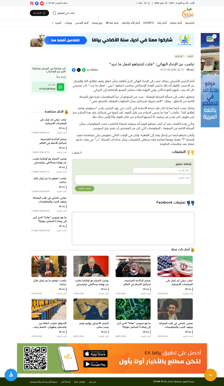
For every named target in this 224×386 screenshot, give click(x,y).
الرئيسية (189, 23)
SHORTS (148, 23)
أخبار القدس (81, 23)
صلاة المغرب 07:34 (57, 3)
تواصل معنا (79, 382)
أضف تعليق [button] (84, 188)
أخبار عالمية (179, 56)
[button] (214, 36)
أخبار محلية (176, 23)
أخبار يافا (162, 23)
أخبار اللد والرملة (131, 23)
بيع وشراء (97, 23)
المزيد (57, 23)
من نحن (92, 382)
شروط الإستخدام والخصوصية (43, 382)
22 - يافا (144, 3)
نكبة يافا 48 (112, 23)
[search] (63, 13)
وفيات (68, 23)
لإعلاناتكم (65, 382)
